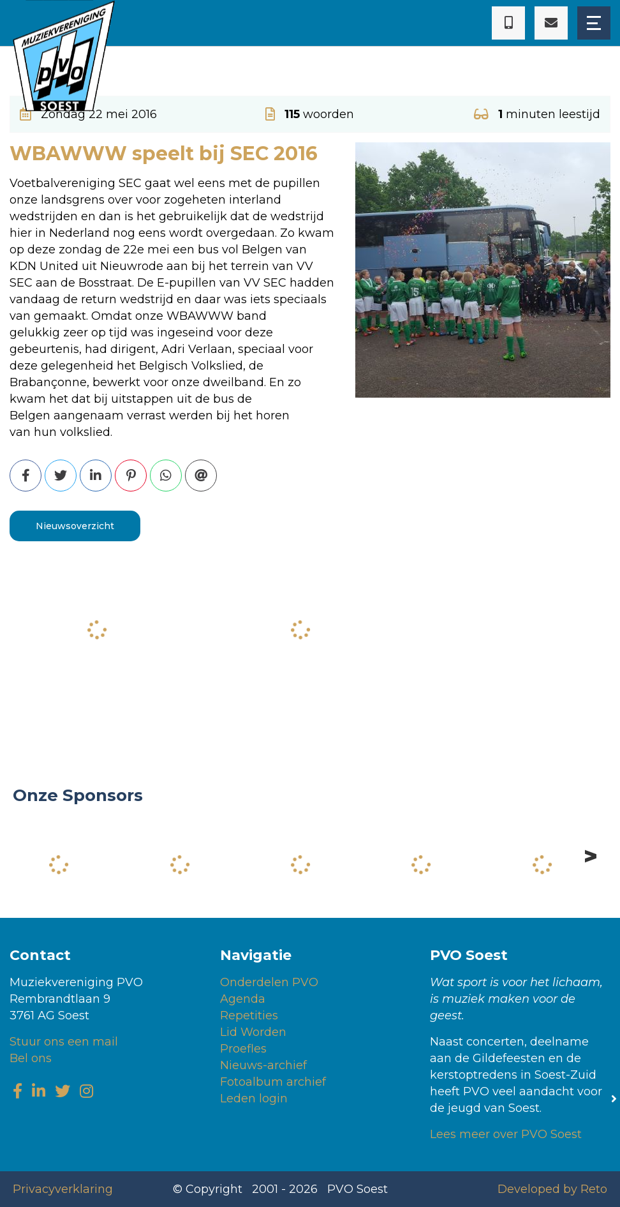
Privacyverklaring (63, 1189)
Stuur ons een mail (64, 1042)
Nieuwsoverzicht (75, 526)
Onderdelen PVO (269, 982)
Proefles (243, 1049)
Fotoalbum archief (273, 1082)
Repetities (249, 1015)
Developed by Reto (552, 1189)
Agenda (242, 999)
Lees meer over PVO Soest (506, 1134)
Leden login (254, 1098)
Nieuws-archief (263, 1065)
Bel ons (31, 1058)
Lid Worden (253, 1032)
